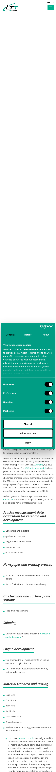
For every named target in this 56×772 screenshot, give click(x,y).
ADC (27, 468)
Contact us (8, 499)
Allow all (28, 424)
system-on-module (38, 468)
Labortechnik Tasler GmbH (11, 7)
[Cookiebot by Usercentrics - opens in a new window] (40, 327)
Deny (28, 443)
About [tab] (46, 335)
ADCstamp (38, 464)
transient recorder (26, 738)
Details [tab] (28, 335)
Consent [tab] (10, 335)
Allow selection (28, 433)
